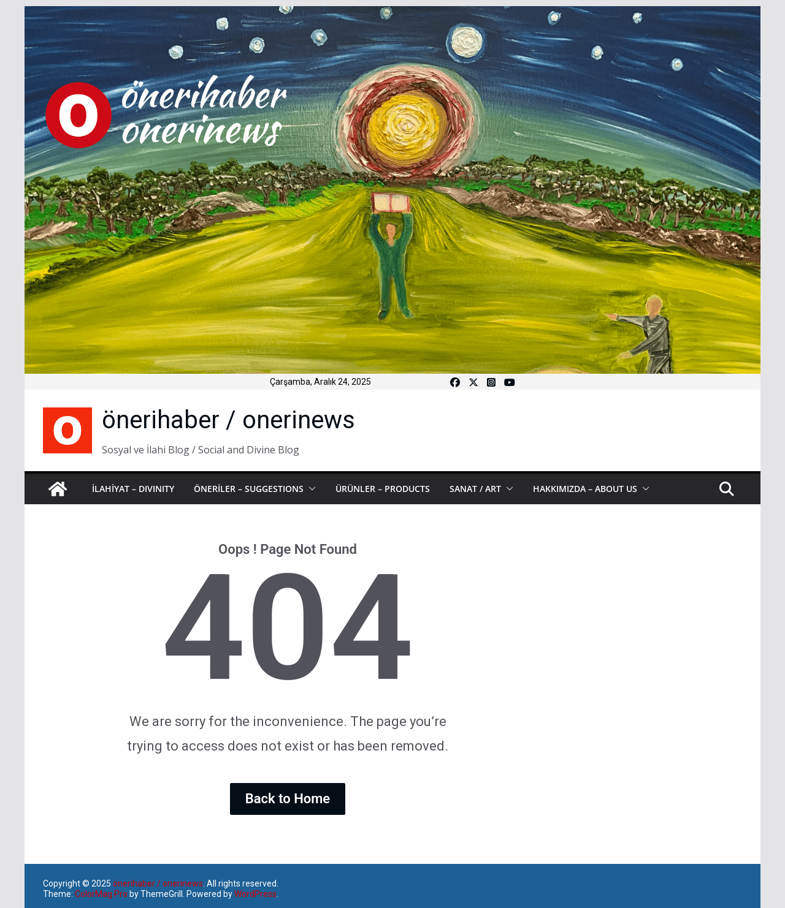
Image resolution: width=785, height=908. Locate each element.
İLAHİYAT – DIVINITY (133, 488)
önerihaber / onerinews (228, 420)
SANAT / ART (475, 488)
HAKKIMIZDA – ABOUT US (585, 488)
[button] (310, 489)
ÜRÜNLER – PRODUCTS (382, 488)
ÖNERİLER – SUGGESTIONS (249, 488)
